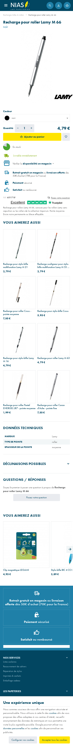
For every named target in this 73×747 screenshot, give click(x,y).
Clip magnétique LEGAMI (16, 570)
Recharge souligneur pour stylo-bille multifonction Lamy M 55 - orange (53, 265)
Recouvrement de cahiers (14, 666)
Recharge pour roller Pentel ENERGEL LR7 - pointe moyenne (19, 407)
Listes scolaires (9, 661)
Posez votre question (60, 197)
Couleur (7, 111)
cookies (53, 713)
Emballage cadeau (11, 680)
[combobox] (36, 118)
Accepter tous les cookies (54, 740)
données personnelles (14, 728)
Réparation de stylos (12, 671)
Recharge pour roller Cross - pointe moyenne (17, 313)
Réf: (4, 197)
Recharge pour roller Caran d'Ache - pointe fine (51, 407)
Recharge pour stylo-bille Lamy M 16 (18, 360)
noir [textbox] (10, 118)
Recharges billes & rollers (13, 15)
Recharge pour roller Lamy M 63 (53, 358)
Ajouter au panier (34, 136)
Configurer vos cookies (22, 740)
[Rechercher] (50, 5)
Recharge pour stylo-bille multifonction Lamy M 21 (15, 265)
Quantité (8, 128)
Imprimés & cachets (12, 675)
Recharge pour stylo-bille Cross (53, 311)
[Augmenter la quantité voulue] (31, 128)
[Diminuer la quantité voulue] (18, 128)
